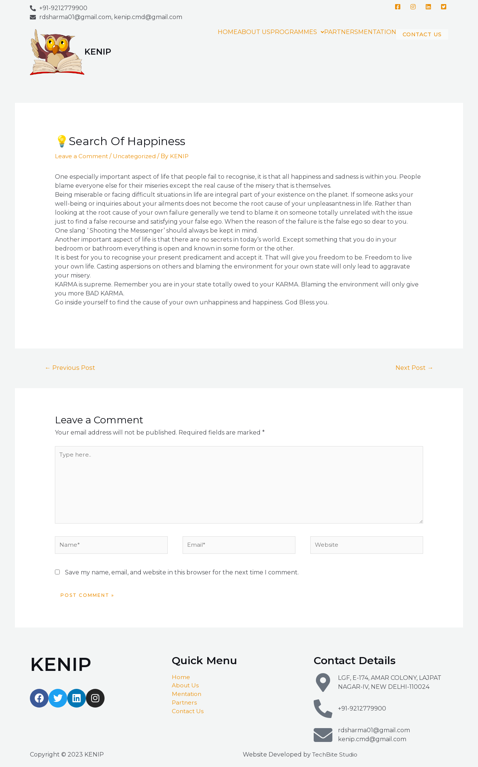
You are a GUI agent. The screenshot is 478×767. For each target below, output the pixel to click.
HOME (209, 32)
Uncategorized (136, 156)
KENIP (97, 52)
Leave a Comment (82, 156)
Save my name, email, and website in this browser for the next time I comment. (182, 578)
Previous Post (71, 368)
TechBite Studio (336, 760)
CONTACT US (413, 38)
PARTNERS (323, 32)
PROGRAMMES (279, 32)
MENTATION (359, 32)
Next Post (413, 368)
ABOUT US (235, 32)
